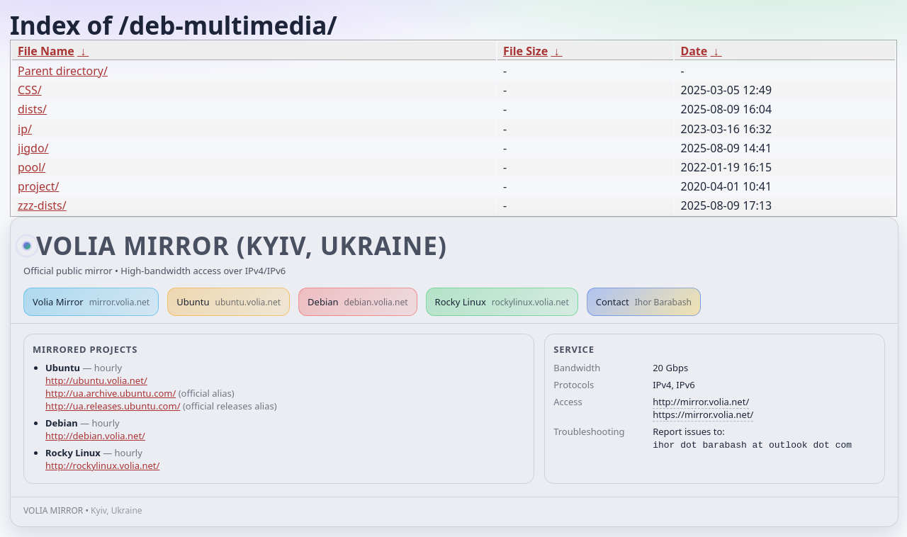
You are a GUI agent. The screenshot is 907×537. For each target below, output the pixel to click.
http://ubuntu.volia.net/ (96, 380)
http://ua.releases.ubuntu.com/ (112, 406)
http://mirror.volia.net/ (701, 401)
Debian (358, 301)
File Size (525, 51)
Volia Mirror (91, 301)
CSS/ (30, 90)
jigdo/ (33, 148)
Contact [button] (644, 301)
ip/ (25, 129)
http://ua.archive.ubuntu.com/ (110, 393)
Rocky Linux (502, 301)
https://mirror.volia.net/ (703, 414)
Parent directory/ (63, 71)
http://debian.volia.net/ (95, 435)
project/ (38, 186)
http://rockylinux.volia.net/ (102, 465)
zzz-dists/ (42, 205)
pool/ (31, 167)
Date (693, 51)
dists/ (32, 109)
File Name (46, 51)
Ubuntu (228, 301)
